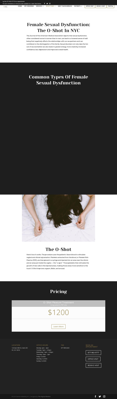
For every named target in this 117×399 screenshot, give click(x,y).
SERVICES (39, 6)
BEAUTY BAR (50, 6)
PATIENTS (77, 6)
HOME (20, 6)
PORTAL (110, 6)
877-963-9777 (93, 352)
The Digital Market (44, 396)
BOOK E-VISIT (101, 6)
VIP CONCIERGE (29, 6)
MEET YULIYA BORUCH (65, 6)
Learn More (58, 326)
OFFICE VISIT (90, 6)
